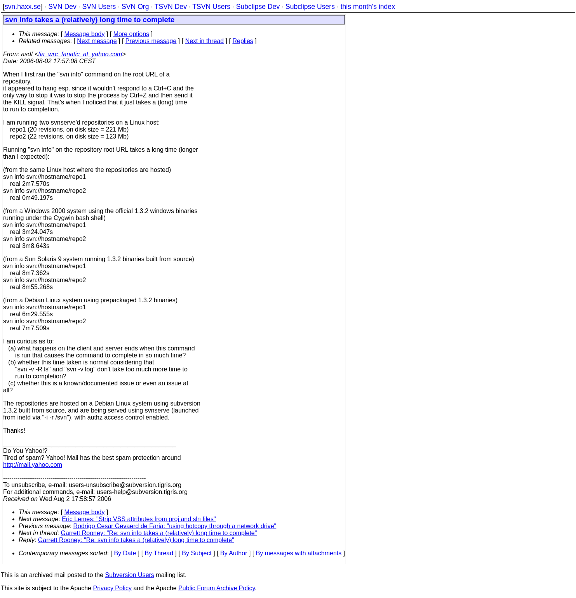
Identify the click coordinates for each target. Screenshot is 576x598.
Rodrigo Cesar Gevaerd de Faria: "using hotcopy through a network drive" (175, 526)
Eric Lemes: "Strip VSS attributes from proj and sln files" (139, 519)
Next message (97, 41)
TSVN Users (211, 6)
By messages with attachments (299, 553)
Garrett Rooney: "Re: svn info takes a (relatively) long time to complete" (159, 533)
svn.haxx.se (23, 6)
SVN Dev (62, 6)
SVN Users (99, 6)
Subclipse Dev (258, 6)
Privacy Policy (112, 588)
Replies (243, 41)
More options (131, 34)
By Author (233, 553)
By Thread (159, 553)
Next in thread (204, 41)
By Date (125, 553)
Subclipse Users (310, 6)
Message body (84, 34)
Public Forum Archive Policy (216, 588)
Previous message (151, 41)
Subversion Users (129, 575)
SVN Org (135, 6)
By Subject (196, 553)
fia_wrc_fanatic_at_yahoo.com (80, 54)
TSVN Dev (171, 6)
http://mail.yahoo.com (32, 464)
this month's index (368, 6)
